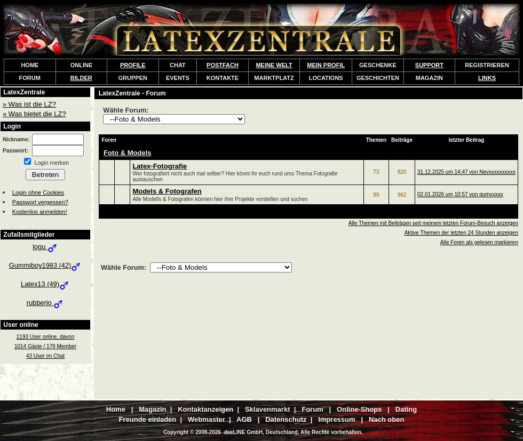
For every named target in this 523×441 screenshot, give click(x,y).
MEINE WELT (274, 65)
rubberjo (46, 303)
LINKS (487, 78)
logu (45, 247)
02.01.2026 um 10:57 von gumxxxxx (460, 194)
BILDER (81, 78)
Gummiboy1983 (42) (45, 265)
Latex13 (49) (45, 284)
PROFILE (133, 65)
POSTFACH (223, 65)
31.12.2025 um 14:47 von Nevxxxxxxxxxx (466, 172)
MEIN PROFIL (326, 65)
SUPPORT (429, 65)
